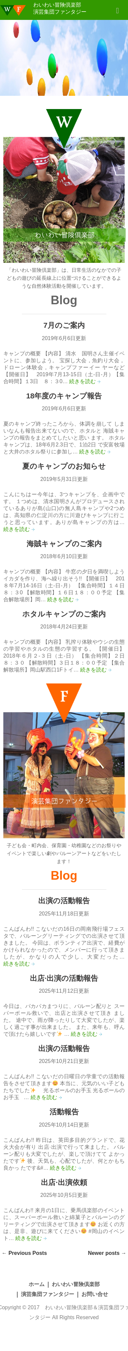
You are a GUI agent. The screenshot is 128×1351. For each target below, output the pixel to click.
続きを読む (82, 381)
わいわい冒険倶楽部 (76, 1284)
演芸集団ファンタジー (47, 1294)
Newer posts (107, 1253)
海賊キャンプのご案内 (64, 544)
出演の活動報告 (64, 901)
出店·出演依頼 (64, 1182)
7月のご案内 (63, 325)
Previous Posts (24, 1253)
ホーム (37, 1284)
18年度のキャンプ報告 (64, 396)
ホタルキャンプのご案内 (64, 614)
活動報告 (64, 1112)
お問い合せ (94, 1294)
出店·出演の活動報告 (64, 978)
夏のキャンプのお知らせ (64, 466)
